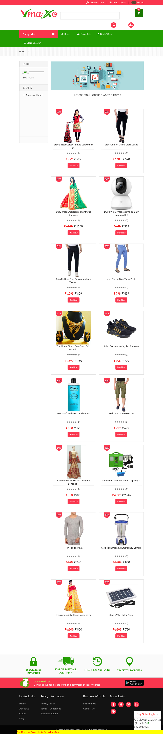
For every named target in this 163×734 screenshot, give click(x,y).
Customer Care (95, 2)
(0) (78, 153)
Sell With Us (89, 703)
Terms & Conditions (51, 708)
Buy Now (73, 165)
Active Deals (118, 2)
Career (22, 713)
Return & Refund (49, 713)
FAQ (21, 718)
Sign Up (135, 24)
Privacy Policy (48, 703)
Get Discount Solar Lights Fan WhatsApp (38, 732)
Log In (117, 24)
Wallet (137, 2)
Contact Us (89, 708)
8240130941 (141, 726)
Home (22, 703)
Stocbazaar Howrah (33, 95)
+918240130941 (151, 719)
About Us (24, 708)
